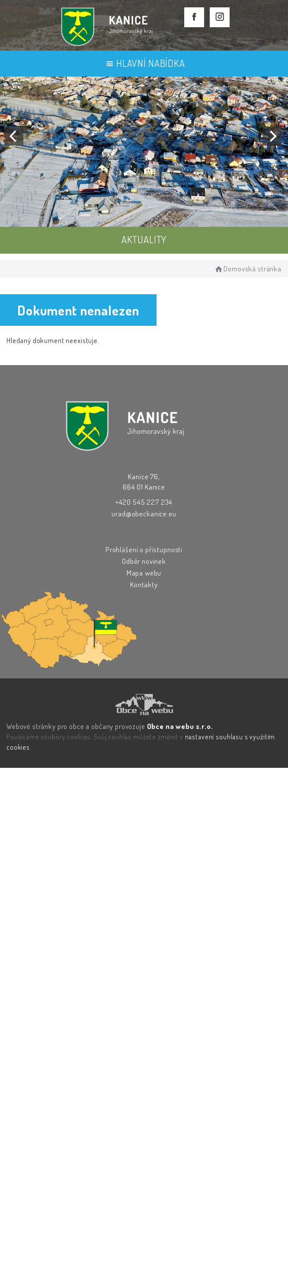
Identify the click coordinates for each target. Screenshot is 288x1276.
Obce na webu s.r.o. (180, 726)
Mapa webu (144, 572)
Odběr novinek (144, 561)
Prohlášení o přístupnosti (144, 549)
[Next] (272, 136)
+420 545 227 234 (144, 501)
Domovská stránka (248, 268)
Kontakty (144, 584)
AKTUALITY (144, 239)
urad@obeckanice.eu (144, 513)
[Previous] (13, 136)
